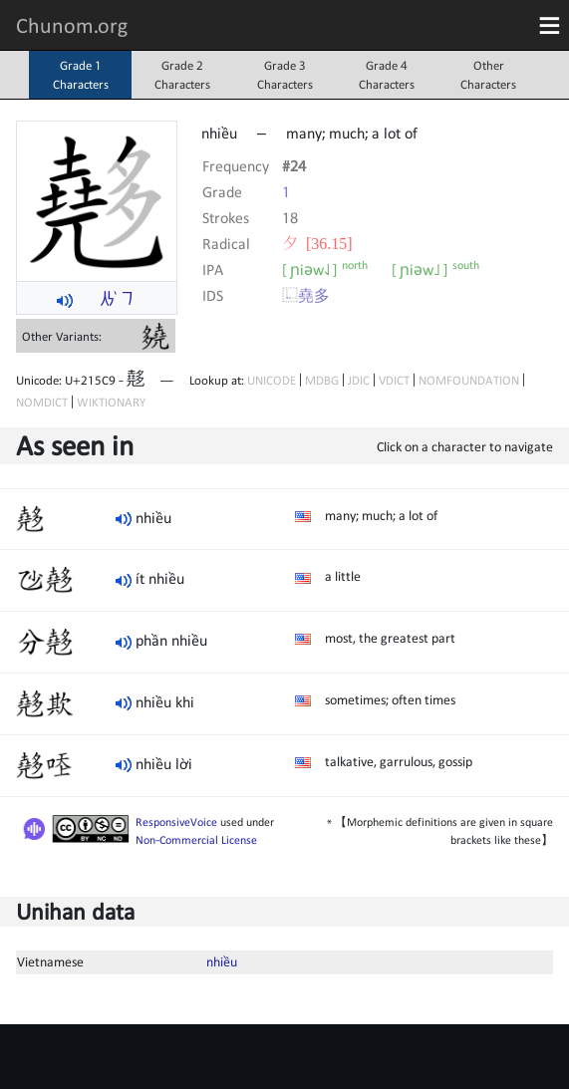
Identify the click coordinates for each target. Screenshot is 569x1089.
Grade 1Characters (81, 75)
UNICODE (271, 380)
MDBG (322, 380)
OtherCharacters (488, 75)
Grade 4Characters (387, 75)
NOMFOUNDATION (469, 380)
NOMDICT (42, 402)
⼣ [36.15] (317, 243)
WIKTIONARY (111, 402)
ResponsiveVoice (176, 822)
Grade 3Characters (285, 75)
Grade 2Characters (182, 75)
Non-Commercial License (196, 840)
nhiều (221, 961)
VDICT (394, 380)
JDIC (359, 380)
